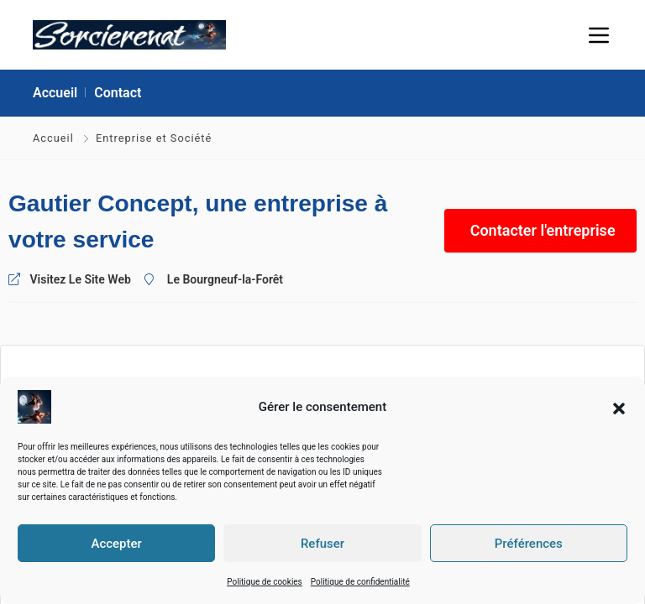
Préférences (529, 543)
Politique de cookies (264, 581)
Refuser (322, 543)
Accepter (116, 543)
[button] (619, 406)
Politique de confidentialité (360, 581)
